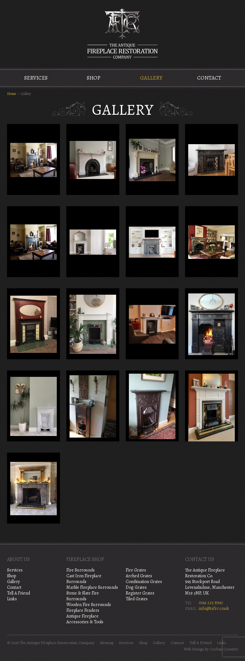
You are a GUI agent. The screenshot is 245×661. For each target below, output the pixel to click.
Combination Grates (144, 582)
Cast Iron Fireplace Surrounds (83, 579)
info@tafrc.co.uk (214, 608)
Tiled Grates (137, 599)
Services (36, 78)
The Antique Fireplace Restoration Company (122, 33)
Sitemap (107, 643)
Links (12, 599)
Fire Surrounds (80, 570)
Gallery (151, 78)
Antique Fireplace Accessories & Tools (84, 619)
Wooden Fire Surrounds (88, 605)
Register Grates (140, 593)
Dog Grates (136, 587)
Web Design (194, 649)
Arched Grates (139, 576)
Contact (209, 78)
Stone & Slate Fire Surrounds (82, 596)
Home (11, 93)
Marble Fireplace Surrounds (92, 587)
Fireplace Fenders (82, 610)
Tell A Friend (18, 593)
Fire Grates (136, 570)
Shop (93, 78)
